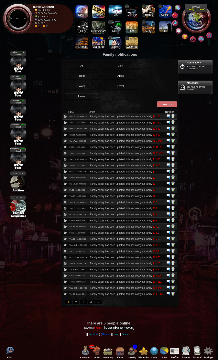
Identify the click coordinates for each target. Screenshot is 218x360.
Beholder (94, 334)
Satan (97, 327)
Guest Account (124, 327)
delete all (167, 104)
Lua (116, 334)
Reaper (106, 334)
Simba (125, 334)
